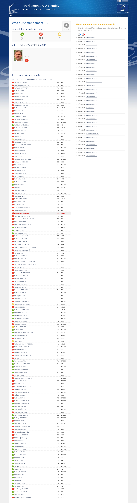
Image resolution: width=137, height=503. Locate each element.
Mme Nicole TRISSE (20, 202)
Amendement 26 (91, 78)
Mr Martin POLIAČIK (20, 423)
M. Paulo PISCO (19, 375)
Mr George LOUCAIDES (21, 119)
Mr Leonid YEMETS (20, 455)
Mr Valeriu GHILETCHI (20, 335)
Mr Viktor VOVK (18, 460)
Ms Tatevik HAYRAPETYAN (22, 88)
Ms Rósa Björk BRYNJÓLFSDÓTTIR (24, 261)
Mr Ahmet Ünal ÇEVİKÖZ (21, 432)
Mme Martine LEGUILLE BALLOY (24, 219)
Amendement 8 (91, 119)
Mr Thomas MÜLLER (20, 108)
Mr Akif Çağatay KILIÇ (20, 438)
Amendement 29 (91, 130)
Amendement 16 (91, 145)
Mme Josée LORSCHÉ (20, 321)
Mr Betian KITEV (19, 338)
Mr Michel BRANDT (19, 150)
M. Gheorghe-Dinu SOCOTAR (22, 386)
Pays (30, 79)
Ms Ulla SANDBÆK (19, 179)
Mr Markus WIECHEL (20, 406)
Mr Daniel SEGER (19, 307)
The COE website (123, 8)
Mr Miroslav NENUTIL (20, 139)
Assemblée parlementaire (34, 8)
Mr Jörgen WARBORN (20, 418)
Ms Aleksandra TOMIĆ (20, 389)
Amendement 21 (91, 52)
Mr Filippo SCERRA (20, 295)
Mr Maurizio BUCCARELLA (22, 273)
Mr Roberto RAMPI (19, 267)
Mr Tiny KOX (18, 341)
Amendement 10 (91, 137)
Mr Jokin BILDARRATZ (20, 199)
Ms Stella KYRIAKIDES (21, 122)
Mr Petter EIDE (18, 358)
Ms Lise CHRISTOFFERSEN (22, 355)
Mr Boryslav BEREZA (20, 472)
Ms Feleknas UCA (19, 440)
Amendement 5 (91, 71)
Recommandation (92, 134)
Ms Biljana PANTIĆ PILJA (21, 401)
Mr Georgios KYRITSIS (21, 241)
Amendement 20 (91, 48)
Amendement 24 (91, 74)
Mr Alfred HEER (18, 113)
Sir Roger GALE (18, 477)
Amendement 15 (91, 156)
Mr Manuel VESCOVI (20, 298)
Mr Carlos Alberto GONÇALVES (23, 378)
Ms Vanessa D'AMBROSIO (22, 426)
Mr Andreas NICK (19, 148)
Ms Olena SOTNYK (19, 458)
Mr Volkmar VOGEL (19, 165)
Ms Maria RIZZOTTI (20, 293)
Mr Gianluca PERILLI (20, 287)
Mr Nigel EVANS (19, 486)
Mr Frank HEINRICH (20, 153)
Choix (50, 79)
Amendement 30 (91, 141)
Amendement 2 (91, 63)
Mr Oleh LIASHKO (19, 452)
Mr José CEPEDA (19, 196)
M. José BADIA (18, 330)
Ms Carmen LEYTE (19, 193)
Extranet (125, 1)
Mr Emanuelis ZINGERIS (21, 318)
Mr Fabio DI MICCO (20, 278)
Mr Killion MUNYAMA (20, 361)
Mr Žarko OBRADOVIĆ (20, 395)
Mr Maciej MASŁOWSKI (21, 372)
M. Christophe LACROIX (21, 105)
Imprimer (66, 29)
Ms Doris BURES (19, 91)
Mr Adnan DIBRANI (19, 421)
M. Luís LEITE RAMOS (20, 381)
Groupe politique (39, 79)
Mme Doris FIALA (19, 111)
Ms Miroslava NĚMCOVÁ (21, 125)
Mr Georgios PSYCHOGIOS (22, 244)
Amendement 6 (91, 89)
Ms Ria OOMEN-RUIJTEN (21, 347)
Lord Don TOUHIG (19, 494)
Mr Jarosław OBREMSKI (21, 369)
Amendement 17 (91, 37)
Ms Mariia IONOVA (19, 463)
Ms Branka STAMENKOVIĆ (22, 403)
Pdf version (83, 34)
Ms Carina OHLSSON (20, 412)
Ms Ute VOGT (18, 156)
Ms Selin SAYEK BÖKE (21, 435)
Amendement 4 (91, 111)
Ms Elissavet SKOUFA (20, 239)
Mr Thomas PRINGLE (20, 256)
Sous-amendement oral (94, 82)
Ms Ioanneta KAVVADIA (21, 236)
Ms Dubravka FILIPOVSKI (21, 392)
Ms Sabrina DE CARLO (21, 276)
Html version (79, 34)
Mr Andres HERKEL (20, 185)
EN (117, 1)
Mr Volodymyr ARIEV (20, 446)
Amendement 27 (91, 104)
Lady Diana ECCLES (20, 480)
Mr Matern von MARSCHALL (22, 159)
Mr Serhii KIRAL (18, 469)
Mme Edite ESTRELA (20, 384)
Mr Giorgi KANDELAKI (20, 227)
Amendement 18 (91, 148)
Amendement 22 (91, 56)
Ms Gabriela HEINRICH (21, 162)
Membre (23, 79)
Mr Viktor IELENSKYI (20, 449)
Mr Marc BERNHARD (20, 142)
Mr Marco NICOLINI (20, 429)
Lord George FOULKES (21, 489)
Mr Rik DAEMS (18, 99)
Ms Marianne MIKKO (20, 182)
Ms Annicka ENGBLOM (21, 415)
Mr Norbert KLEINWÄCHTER (22, 145)
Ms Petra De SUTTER (20, 102)
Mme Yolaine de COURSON (22, 216)
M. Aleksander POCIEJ (20, 367)
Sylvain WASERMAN (29, 45)
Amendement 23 (91, 60)
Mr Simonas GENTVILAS (21, 310)
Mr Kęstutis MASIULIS (20, 312)
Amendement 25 (91, 152)
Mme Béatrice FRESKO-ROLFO (23, 332)
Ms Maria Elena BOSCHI (21, 270)
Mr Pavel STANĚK (19, 133)
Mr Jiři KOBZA (18, 136)
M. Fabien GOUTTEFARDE (22, 207)
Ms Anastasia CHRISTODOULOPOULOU (26, 247)
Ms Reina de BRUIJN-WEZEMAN (23, 344)
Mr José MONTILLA (20, 190)
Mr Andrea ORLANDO (20, 284)
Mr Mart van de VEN (20, 349)
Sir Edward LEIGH (19, 483)
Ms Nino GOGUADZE (20, 233)
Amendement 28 (91, 100)
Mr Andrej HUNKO (19, 170)
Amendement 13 (91, 115)
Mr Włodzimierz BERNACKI (22, 364)
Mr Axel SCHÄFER (19, 176)
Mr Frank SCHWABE (20, 167)
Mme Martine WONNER (21, 222)
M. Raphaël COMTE (20, 116)
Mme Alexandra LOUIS (20, 210)
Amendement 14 (91, 126)
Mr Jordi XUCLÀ (19, 187)
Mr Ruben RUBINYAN (20, 82)
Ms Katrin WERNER (20, 173)
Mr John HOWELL (19, 475)
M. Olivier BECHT (19, 204)
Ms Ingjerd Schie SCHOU (21, 352)
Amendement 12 (91, 97)
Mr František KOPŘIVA (20, 128)
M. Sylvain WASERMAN (21, 213)
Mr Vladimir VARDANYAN (21, 85)
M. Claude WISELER (20, 324)
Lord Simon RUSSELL (20, 492)
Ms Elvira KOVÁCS (19, 398)
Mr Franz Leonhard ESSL (21, 96)
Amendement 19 (91, 45)
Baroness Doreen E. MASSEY (22, 497)
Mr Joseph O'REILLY (20, 259)
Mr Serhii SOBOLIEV (20, 443)
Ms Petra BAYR (18, 94)
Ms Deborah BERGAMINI (21, 301)
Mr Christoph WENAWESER (22, 304)
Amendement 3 (91, 67)
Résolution (90, 108)
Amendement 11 (91, 85)
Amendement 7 (91, 93)
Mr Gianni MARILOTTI (20, 281)
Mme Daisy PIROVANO (21, 290)
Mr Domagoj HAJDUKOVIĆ (22, 250)
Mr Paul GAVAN (18, 253)
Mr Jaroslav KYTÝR (19, 130)
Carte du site (11, 0)
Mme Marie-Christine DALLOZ (22, 224)
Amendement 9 (91, 122)
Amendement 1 (91, 41)
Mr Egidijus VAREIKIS (20, 315)
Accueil (11, 15)
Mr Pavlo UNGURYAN (20, 466)
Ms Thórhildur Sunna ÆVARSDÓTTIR (25, 264)
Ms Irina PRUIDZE (19, 230)
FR (120, 1)
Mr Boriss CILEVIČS (20, 327)
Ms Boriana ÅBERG (20, 409)
